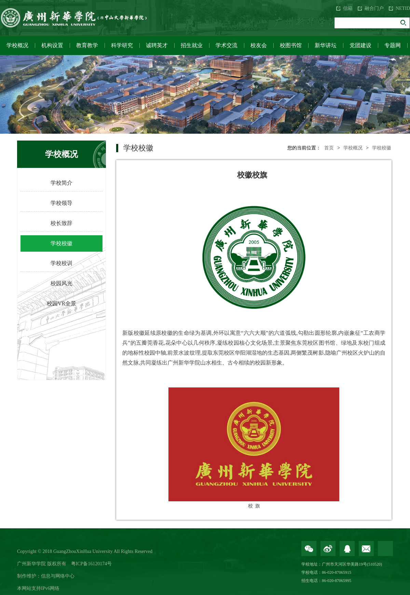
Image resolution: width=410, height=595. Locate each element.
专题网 (392, 45)
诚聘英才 (157, 45)
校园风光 (61, 283)
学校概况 (17, 45)
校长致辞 (61, 223)
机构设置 (52, 45)
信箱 (348, 8)
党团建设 (360, 45)
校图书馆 (291, 45)
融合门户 (374, 8)
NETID (403, 8)
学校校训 (61, 263)
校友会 (258, 45)
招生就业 (192, 45)
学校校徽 (61, 243)
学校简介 (61, 183)
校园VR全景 (61, 303)
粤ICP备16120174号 (91, 563)
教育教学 (87, 45)
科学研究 (122, 45)
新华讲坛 (326, 45)
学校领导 (61, 203)
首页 (329, 147)
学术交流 (226, 45)
